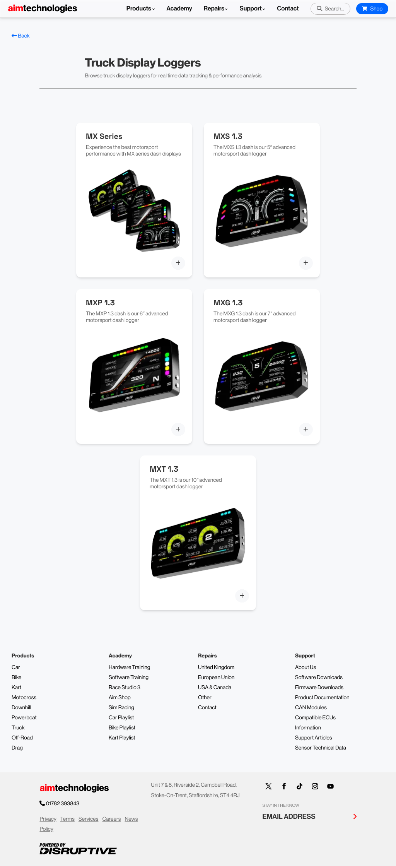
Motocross (24, 698)
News (131, 819)
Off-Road (22, 738)
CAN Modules (311, 708)
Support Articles (313, 738)
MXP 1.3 (100, 303)
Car (16, 667)
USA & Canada (214, 688)
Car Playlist (121, 718)
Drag (17, 748)
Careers (111, 819)
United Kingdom (216, 667)
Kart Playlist (122, 738)
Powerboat (24, 718)
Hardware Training (129, 667)
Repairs (214, 8)
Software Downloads (319, 677)
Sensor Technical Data (320, 748)
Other (205, 698)
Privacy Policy (47, 824)
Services (89, 819)
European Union (216, 677)
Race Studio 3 (124, 688)
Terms (67, 819)
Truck (18, 728)
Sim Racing (121, 708)
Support (250, 8)
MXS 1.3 (227, 136)
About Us (305, 667)
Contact (288, 8)
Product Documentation (322, 698)
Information (308, 728)
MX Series (104, 136)
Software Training (128, 677)
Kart (16, 688)
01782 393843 (63, 804)
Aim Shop (120, 698)
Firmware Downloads (319, 688)
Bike (17, 677)
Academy (179, 8)
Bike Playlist (122, 728)
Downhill (21, 708)
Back (21, 36)
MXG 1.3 (228, 303)
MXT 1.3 (164, 469)
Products (140, 8)
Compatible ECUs (315, 718)
